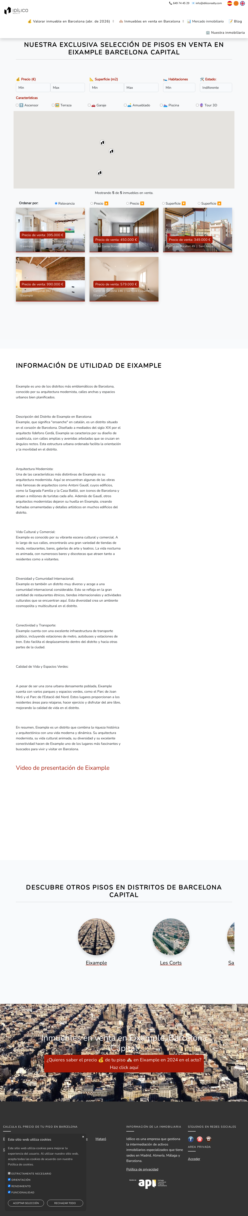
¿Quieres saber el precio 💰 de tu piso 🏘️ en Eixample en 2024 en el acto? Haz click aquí (124, 1063)
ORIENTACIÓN (21, 1180)
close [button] (83, 1137)
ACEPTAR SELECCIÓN (26, 1203)
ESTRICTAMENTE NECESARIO (31, 1174)
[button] (102, 143)
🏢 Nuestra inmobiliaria (225, 32)
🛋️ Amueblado (138, 105)
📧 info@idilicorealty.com (207, 3)
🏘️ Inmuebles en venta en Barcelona (149, 21)
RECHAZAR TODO (65, 1203)
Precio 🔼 (101, 203)
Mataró (101, 1139)
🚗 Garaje (98, 105)
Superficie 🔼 (211, 203)
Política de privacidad (142, 1169)
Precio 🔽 (137, 203)
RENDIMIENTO (21, 1186)
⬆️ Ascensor (28, 105)
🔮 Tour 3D (208, 105)
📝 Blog (235, 21)
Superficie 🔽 (176, 203)
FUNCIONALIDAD (22, 1192)
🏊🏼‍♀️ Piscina (171, 105)
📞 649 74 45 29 (179, 3)
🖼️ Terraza (63, 105)
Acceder (194, 1159)
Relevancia (66, 203)
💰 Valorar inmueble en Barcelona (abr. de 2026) (69, 21)
